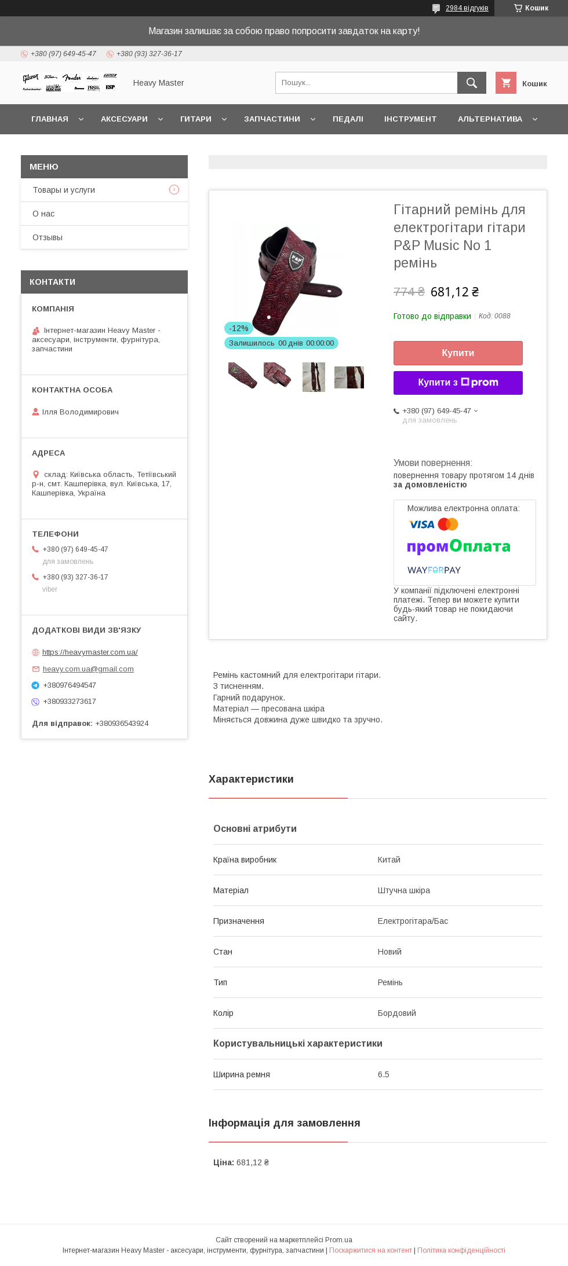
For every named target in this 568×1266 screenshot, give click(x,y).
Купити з (458, 382)
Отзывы (47, 237)
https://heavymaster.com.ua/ (90, 652)
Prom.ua (338, 1240)
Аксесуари (124, 119)
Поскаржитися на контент (370, 1250)
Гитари (196, 119)
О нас (43, 213)
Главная (49, 119)
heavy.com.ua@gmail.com (88, 669)
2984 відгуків (467, 8)
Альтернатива (490, 119)
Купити (458, 353)
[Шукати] (471, 83)
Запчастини (272, 119)
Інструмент (410, 119)
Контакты (54, 149)
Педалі (348, 119)
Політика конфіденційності (461, 1250)
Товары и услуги (63, 190)
